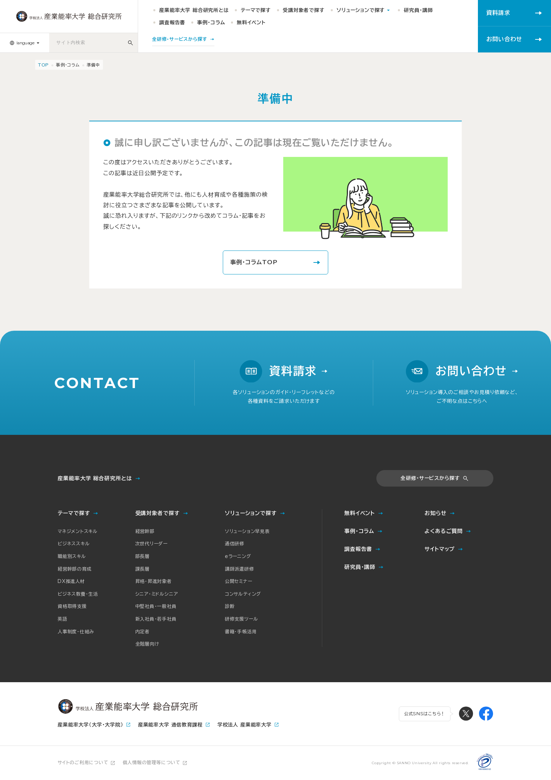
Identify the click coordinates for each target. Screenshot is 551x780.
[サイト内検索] (130, 42)
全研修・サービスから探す (430, 478)
